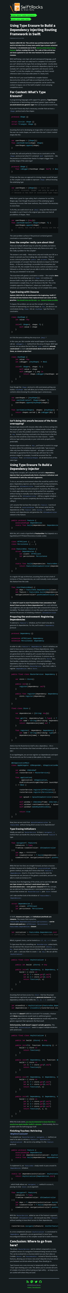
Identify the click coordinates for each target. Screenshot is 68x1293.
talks (24, 15)
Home (29, 1287)
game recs (25, 19)
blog (14, 15)
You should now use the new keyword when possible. (37, 300)
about (19, 15)
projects (31, 15)
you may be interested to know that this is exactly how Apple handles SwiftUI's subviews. (32, 1123)
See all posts (36, 1287)
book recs (16, 19)
